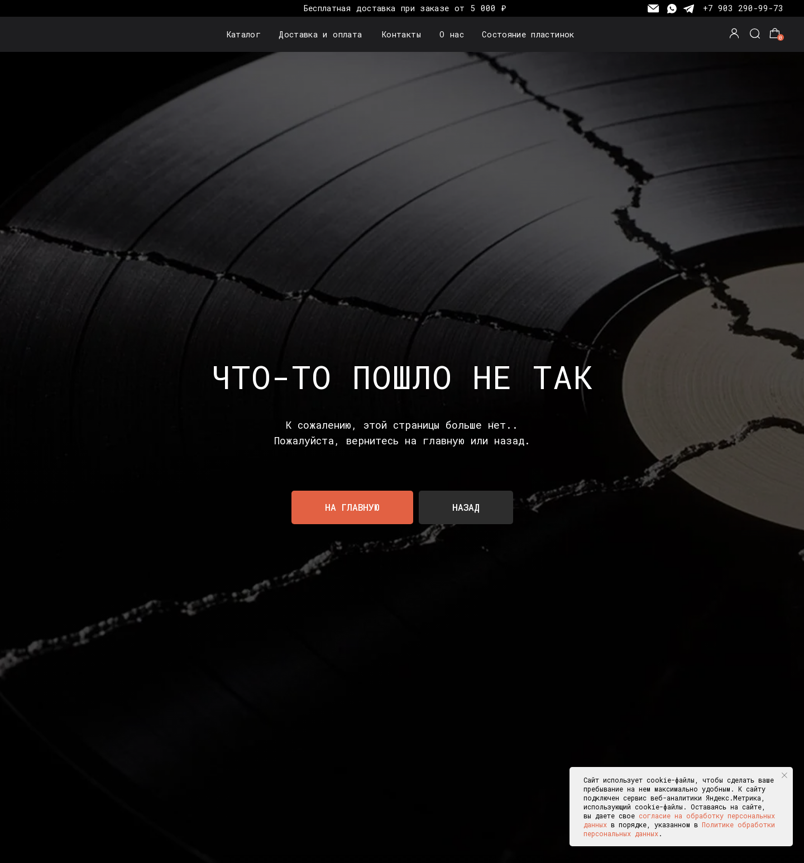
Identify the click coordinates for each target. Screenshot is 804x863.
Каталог (244, 34)
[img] (49, 34)
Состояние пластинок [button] (528, 34)
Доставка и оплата (320, 34)
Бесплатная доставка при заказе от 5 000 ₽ (405, 8)
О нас (451, 34)
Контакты (401, 34)
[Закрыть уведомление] (784, 775)
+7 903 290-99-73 (743, 8)
